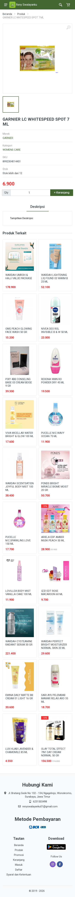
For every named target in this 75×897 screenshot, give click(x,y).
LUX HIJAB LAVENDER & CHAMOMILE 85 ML (19, 750)
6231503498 (40, 801)
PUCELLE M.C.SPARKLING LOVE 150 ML (18, 540)
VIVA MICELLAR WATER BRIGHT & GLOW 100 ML (19, 434)
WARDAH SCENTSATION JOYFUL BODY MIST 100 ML (19, 487)
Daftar (18, 869)
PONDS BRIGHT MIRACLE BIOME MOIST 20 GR (54, 487)
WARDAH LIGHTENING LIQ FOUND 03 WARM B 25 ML (54, 278)
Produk (21, 14)
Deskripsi (37, 207)
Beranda (7, 14)
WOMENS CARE (12, 149)
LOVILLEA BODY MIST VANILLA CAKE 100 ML (18, 592)
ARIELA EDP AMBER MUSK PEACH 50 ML (53, 539)
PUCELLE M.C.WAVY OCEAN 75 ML (52, 434)
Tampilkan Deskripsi (21, 218)
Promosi (19, 855)
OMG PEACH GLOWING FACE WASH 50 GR (18, 330)
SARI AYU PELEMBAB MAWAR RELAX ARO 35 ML (54, 698)
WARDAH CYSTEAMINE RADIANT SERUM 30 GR (18, 643)
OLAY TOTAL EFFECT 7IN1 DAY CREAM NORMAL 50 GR (53, 752)
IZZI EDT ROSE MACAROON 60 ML (52, 592)
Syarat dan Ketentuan (18, 874)
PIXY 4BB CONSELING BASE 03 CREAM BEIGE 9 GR (18, 382)
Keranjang (18, 859)
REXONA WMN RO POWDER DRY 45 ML (52, 381)
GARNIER (8, 138)
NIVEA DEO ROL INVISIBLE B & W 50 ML (54, 330)
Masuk (18, 864)
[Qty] (30, 192)
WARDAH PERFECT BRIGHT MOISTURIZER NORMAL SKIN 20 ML (54, 645)
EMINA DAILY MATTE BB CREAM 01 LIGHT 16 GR (19, 697)
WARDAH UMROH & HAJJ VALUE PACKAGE (18, 276)
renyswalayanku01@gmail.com (40, 806)
